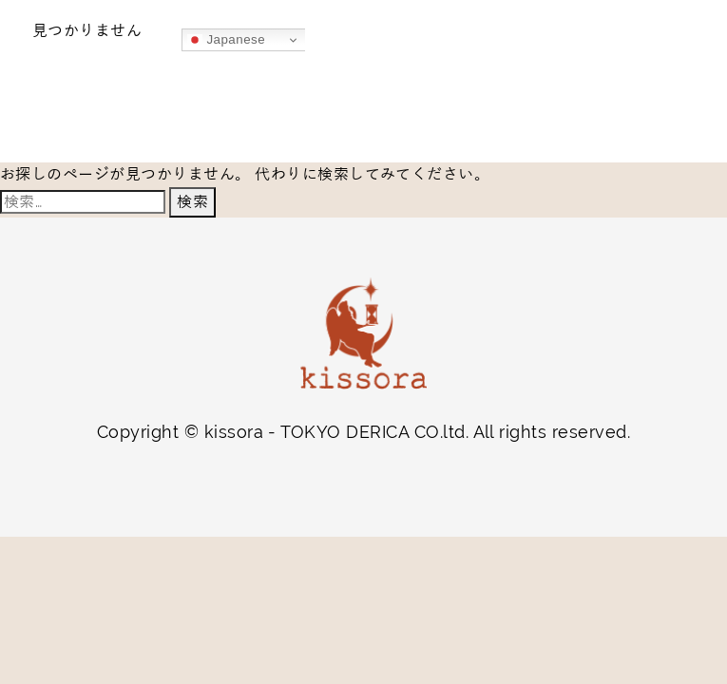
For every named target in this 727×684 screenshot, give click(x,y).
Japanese (226, 40)
